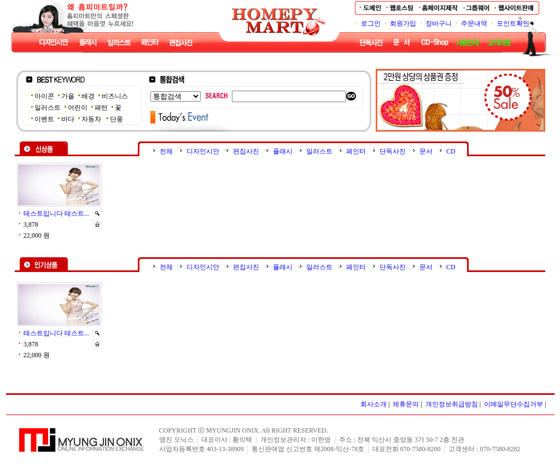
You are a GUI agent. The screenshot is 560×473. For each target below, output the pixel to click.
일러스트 (319, 151)
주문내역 (474, 23)
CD (451, 151)
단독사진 (393, 151)
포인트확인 (513, 23)
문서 (426, 151)
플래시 (283, 151)
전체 (166, 151)
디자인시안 (202, 151)
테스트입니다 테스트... (56, 213)
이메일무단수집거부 (513, 404)
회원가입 (403, 23)
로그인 (371, 23)
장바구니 (438, 23)
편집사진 (246, 151)
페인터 (356, 151)
